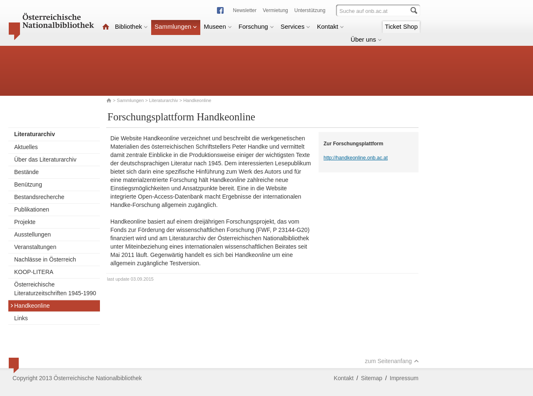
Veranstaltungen (35, 247)
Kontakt (330, 26)
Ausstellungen (32, 234)
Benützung (28, 184)
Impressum (404, 378)
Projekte (24, 222)
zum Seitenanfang (392, 361)
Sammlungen (175, 26)
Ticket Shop (401, 26)
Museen (218, 26)
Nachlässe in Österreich (45, 259)
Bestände (26, 172)
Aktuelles (26, 147)
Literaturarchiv (164, 100)
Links (21, 318)
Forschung (256, 26)
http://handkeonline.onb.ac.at (356, 158)
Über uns (366, 39)
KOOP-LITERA (33, 272)
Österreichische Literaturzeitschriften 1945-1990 (55, 288)
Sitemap (371, 378)
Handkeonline (30, 305)
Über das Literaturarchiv (45, 159)
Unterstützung (310, 10)
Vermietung (275, 10)
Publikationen (31, 209)
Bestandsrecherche (39, 197)
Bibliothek (131, 26)
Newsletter (245, 10)
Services (296, 26)
